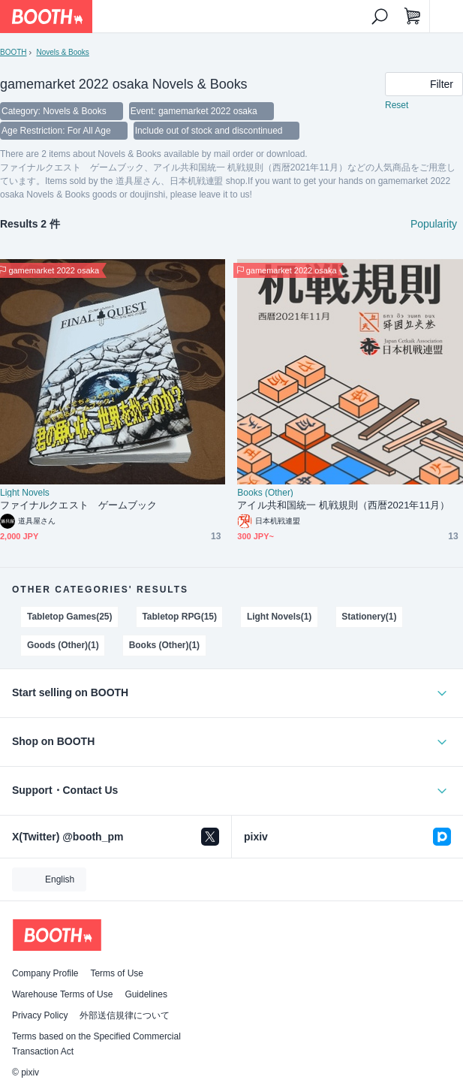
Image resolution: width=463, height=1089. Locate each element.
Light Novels (25, 492)
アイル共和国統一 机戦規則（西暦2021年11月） (343, 505)
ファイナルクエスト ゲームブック (78, 505)
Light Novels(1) (279, 616)
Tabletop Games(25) (70, 616)
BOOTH (13, 52)
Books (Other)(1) (164, 645)
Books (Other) (265, 492)
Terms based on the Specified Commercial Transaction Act (96, 1044)
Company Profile (45, 973)
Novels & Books (62, 52)
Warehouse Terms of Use (62, 994)
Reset (396, 105)
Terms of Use (116, 973)
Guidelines (146, 994)
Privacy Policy (40, 1015)
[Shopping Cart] (412, 16)
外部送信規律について (125, 1015)
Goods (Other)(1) (63, 645)
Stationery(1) (368, 616)
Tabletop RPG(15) (179, 616)
